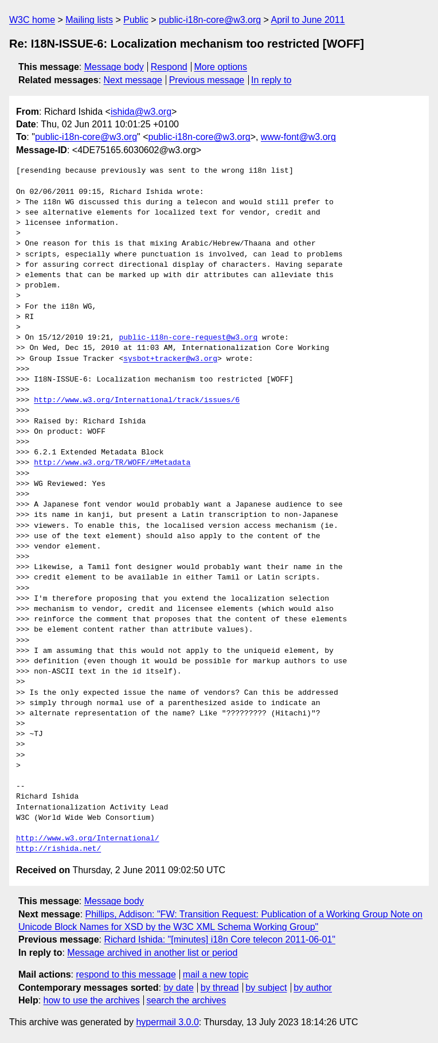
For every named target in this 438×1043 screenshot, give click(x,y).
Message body (114, 67)
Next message (133, 80)
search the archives (186, 1000)
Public (135, 20)
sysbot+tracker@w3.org (170, 359)
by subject (266, 988)
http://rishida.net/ (58, 849)
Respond (169, 67)
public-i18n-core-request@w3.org (188, 338)
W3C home (32, 20)
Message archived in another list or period (152, 953)
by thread (220, 988)
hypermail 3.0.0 (167, 1022)
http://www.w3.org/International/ (87, 839)
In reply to (271, 80)
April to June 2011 (308, 20)
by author (313, 988)
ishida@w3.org (141, 111)
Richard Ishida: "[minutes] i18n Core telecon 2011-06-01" (219, 939)
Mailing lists (89, 20)
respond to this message (125, 974)
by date (178, 988)
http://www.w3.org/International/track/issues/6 (137, 400)
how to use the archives (92, 1000)
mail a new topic (216, 974)
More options (221, 67)
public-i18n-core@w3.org (210, 20)
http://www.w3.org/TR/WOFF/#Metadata (112, 463)
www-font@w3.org (298, 137)
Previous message (207, 80)
